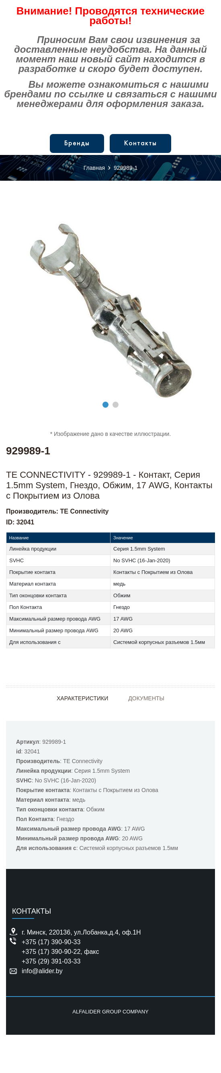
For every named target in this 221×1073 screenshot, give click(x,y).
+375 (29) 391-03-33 (51, 961)
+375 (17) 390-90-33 (51, 942)
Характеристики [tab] (82, 698)
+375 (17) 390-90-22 (51, 951)
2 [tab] (116, 405)
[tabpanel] (110, 310)
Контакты (140, 143)
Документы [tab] (146, 698)
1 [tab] (105, 405)
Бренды (77, 143)
